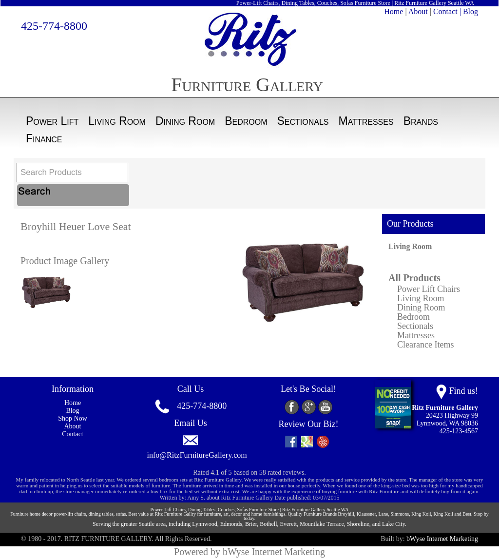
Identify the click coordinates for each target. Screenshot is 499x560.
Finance (44, 138)
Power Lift (52, 121)
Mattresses (366, 121)
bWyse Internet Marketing (442, 538)
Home (393, 11)
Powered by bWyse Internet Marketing (249, 551)
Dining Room (185, 121)
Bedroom (246, 121)
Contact (72, 434)
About (418, 11)
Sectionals (303, 121)
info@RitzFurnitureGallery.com (197, 455)
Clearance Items (425, 344)
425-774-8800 (54, 25)
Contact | (447, 11)
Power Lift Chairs (428, 289)
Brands (420, 121)
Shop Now (72, 418)
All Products (414, 277)
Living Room (117, 121)
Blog (470, 11)
